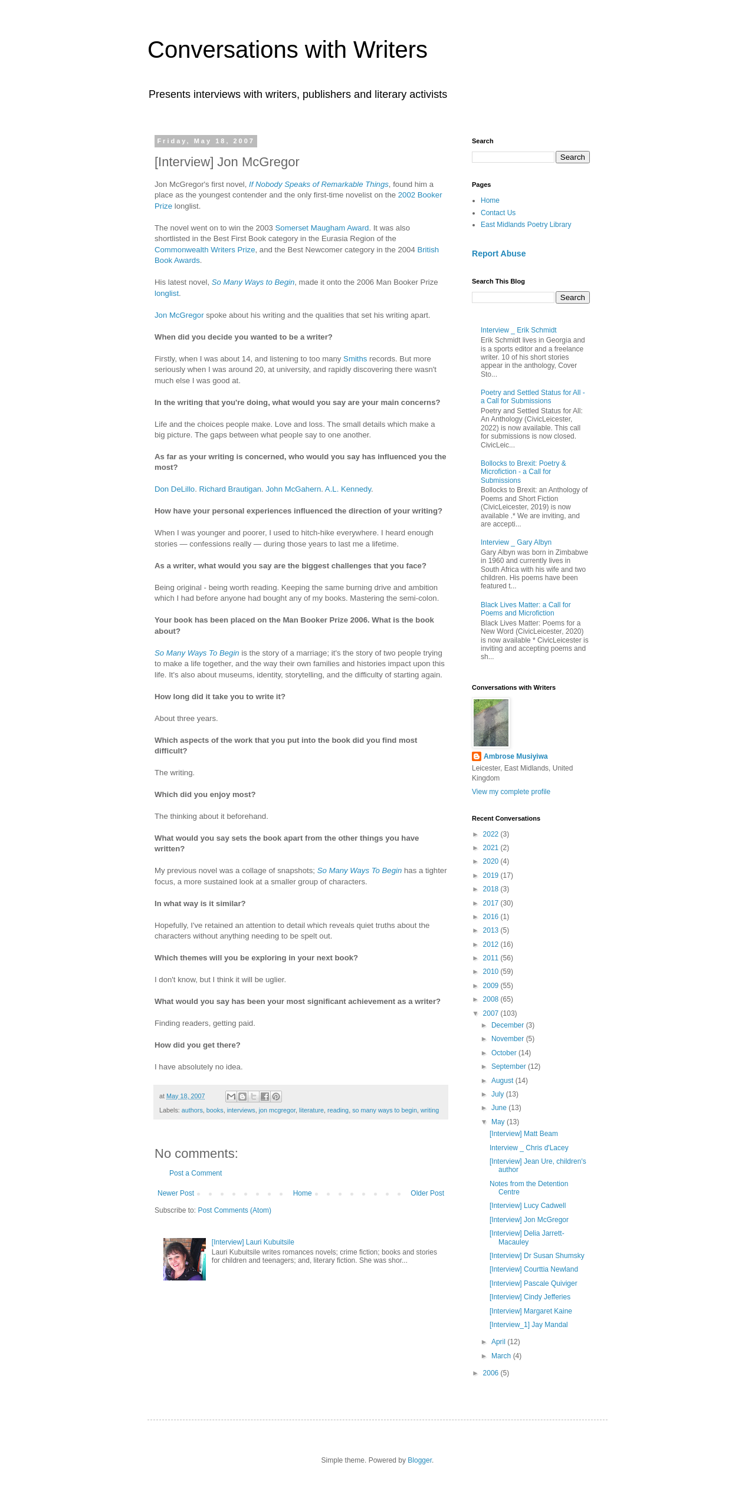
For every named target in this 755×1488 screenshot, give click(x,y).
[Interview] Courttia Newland (534, 1269)
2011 (492, 958)
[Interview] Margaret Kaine (531, 1311)
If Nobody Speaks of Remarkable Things (319, 184)
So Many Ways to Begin (253, 282)
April (499, 1342)
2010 (492, 971)
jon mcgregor (277, 1110)
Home (302, 1193)
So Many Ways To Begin (197, 652)
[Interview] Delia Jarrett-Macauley (527, 1237)
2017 (492, 903)
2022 (492, 834)
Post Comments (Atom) (234, 1210)
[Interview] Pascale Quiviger (533, 1283)
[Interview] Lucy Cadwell (528, 1205)
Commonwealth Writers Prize (205, 249)
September (509, 1066)
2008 (492, 999)
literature (311, 1110)
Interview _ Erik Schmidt (519, 330)
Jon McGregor (179, 315)
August (503, 1081)
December (508, 1025)
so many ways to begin (384, 1110)
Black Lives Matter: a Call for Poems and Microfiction (526, 609)
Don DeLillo (175, 489)
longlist (167, 293)
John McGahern (293, 489)
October (504, 1053)
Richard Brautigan (230, 489)
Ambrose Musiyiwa (516, 756)
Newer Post (175, 1193)
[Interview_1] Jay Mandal (529, 1325)
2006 (492, 1373)
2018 (492, 889)
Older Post (427, 1193)
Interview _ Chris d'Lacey (529, 1148)
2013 (492, 930)
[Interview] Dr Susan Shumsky (537, 1256)
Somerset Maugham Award (322, 227)
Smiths (355, 358)
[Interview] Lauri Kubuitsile (253, 1242)
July (498, 1094)
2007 (492, 1013)
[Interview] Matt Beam (524, 1134)
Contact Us (498, 213)
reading (338, 1110)
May (499, 1122)
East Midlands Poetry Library (526, 224)
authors (192, 1110)
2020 (492, 861)
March (502, 1356)
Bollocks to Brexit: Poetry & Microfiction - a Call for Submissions (523, 472)
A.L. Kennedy (348, 489)
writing (430, 1110)
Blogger (420, 1460)
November (508, 1039)
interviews (241, 1110)
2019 (492, 875)
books (215, 1110)
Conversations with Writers (287, 49)
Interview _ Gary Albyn (516, 542)
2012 (492, 944)
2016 (492, 917)
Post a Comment (195, 1173)
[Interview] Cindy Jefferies (530, 1297)
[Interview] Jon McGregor (529, 1220)
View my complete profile (511, 792)
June (499, 1108)
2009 (492, 986)
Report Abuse (499, 253)
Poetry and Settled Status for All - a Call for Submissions (533, 397)
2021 (492, 848)
